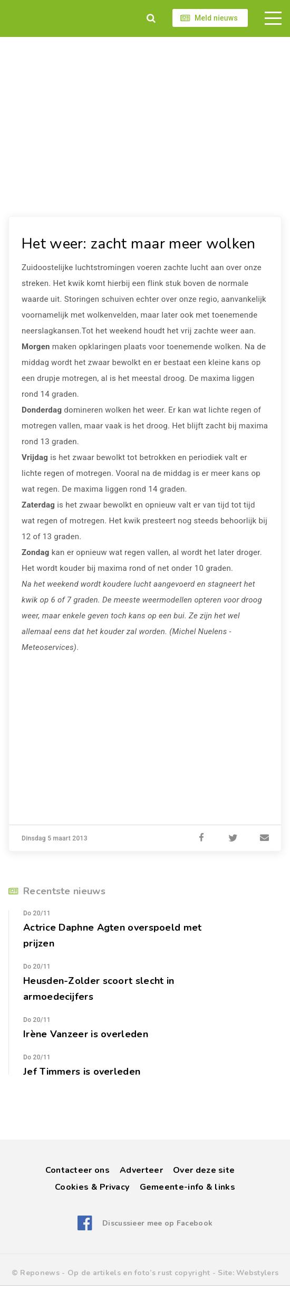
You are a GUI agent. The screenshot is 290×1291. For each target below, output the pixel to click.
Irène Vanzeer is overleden (85, 1034)
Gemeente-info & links (187, 1187)
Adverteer (141, 1170)
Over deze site (204, 1170)
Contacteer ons (77, 1170)
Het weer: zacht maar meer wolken (139, 244)
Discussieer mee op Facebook (157, 1223)
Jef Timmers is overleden (81, 1071)
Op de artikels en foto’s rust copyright (138, 1273)
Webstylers (257, 1273)
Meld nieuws (216, 18)
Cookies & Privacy (92, 1187)
